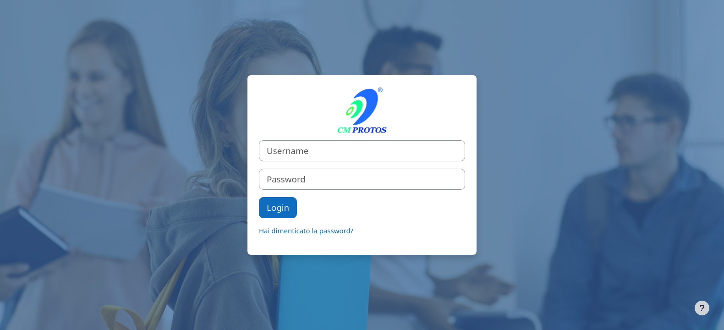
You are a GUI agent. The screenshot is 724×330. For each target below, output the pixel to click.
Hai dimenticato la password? (306, 230)
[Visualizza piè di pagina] (702, 308)
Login (278, 207)
